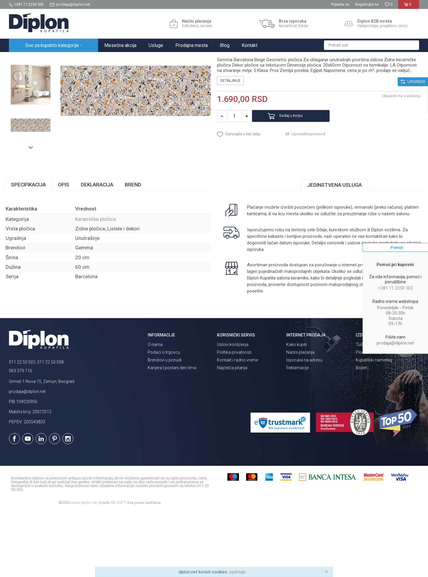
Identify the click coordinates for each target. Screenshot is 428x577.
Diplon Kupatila (22, 58)
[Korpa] (408, 6)
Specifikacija (32, 250)
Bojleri (361, 432)
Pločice (76, 58)
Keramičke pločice (103, 58)
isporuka (270, 314)
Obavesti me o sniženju (396, 160)
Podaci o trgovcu (164, 417)
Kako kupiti (296, 409)
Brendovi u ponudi (165, 424)
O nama (155, 409)
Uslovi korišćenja (232, 409)
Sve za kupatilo (53, 58)
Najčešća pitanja (232, 432)
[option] (34, 102)
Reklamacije (297, 432)
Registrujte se (367, 4)
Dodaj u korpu (301, 180)
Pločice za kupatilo (373, 417)
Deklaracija (101, 250)
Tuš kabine (366, 409)
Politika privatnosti (234, 417)
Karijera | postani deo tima (172, 432)
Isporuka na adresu (304, 424)
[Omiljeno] (388, 4)
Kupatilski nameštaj (374, 424)
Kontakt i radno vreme (237, 424)
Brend (137, 250)
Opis (68, 250)
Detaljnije (230, 144)
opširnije (237, 572)
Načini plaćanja (300, 417)
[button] (371, 45)
